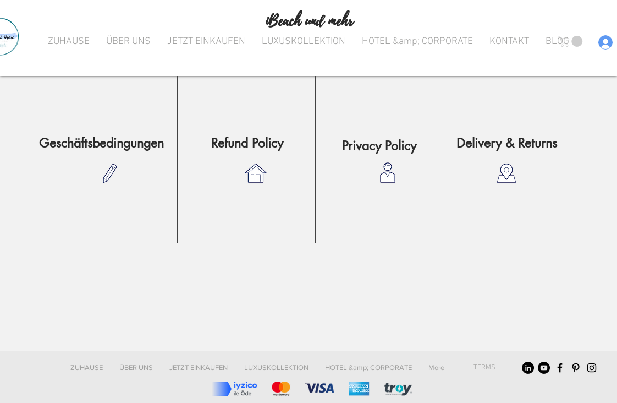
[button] (571, 41)
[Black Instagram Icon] (592, 368)
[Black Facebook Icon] (560, 368)
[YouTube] (544, 368)
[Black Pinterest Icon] (576, 368)
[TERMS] (484, 368)
